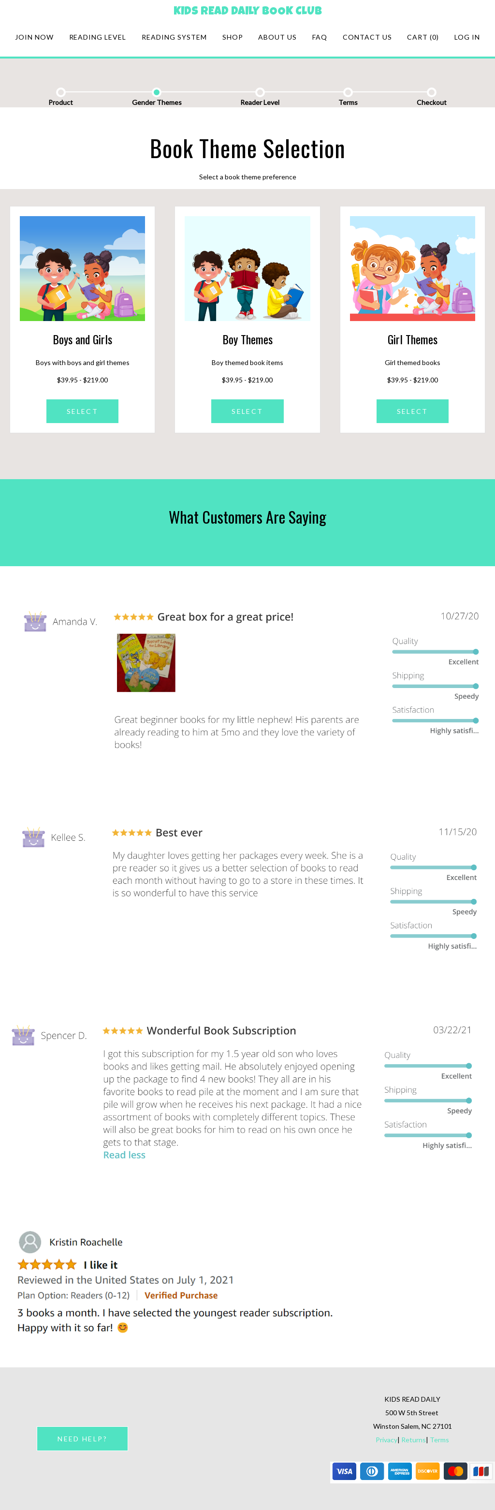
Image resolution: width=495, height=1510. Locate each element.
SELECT (82, 411)
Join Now (34, 37)
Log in (467, 37)
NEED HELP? (82, 1439)
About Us (277, 37)
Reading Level (98, 37)
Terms (439, 1440)
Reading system (174, 37)
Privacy (386, 1440)
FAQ (319, 37)
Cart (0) (423, 37)
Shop (232, 37)
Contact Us (367, 37)
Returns (413, 1440)
